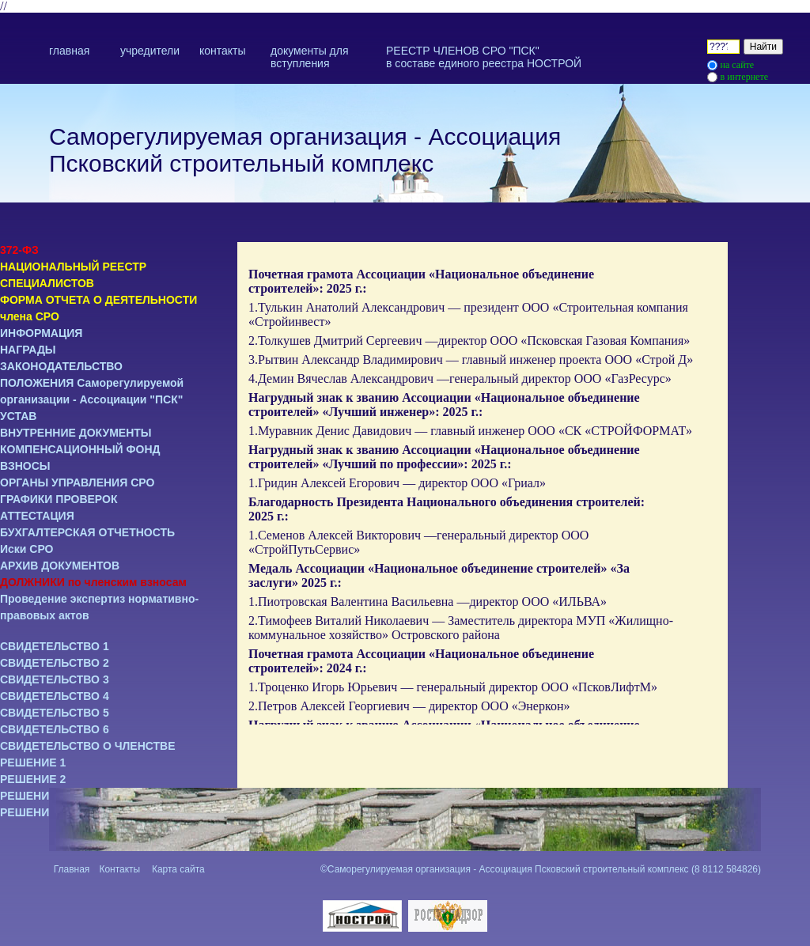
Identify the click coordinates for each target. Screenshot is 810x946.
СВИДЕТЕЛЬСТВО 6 (54, 729)
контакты (222, 50)
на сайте (738, 64)
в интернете (744, 76)
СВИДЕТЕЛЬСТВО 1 (54, 646)
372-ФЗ (19, 250)
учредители (150, 50)
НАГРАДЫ (28, 349)
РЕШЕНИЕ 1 (33, 762)
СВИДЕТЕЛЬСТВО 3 (54, 679)
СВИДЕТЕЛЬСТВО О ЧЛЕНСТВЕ (88, 746)
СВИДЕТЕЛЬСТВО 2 (54, 663)
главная (69, 50)
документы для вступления (310, 57)
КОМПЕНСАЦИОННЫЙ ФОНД (80, 449)
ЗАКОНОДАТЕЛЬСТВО (61, 366)
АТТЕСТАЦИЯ (37, 515)
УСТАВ (18, 416)
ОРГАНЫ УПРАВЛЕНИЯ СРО (77, 482)
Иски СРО (27, 549)
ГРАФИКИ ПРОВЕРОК (58, 499)
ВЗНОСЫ (25, 466)
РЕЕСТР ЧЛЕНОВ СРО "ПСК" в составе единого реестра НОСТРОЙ (483, 57)
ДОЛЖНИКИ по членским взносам (93, 582)
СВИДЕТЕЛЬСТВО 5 (54, 712)
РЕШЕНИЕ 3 (33, 795)
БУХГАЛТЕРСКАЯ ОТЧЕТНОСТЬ (87, 532)
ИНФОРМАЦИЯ (41, 333)
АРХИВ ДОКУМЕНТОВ (59, 565)
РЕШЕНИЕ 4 (33, 812)
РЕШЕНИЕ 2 (33, 779)
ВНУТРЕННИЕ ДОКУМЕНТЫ (76, 432)
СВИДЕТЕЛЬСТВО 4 (54, 696)
